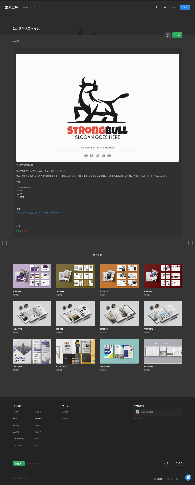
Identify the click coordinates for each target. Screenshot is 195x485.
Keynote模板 (17, 445)
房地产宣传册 (148, 329)
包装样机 (38, 432)
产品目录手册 (17, 329)
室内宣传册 (104, 329)
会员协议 (65, 412)
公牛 (22, 213)
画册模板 (16, 295)
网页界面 (38, 412)
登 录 (173, 7)
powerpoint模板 (18, 439)
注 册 (185, 7)
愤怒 (32, 213)
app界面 (15, 412)
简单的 (52, 213)
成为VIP (18, 464)
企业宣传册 (17, 291)
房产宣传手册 (148, 366)
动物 (27, 213)
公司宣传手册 (105, 366)
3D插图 (37, 439)
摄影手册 (59, 329)
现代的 (46, 213)
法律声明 (65, 418)
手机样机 (38, 425)
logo (18, 213)
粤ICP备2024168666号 (21, 478)
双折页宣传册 (17, 366)
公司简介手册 (61, 366)
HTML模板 (38, 418)
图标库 (15, 418)
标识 (36, 213)
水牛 (41, 213)
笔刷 (36, 445)
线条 (58, 213)
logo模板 (16, 41)
